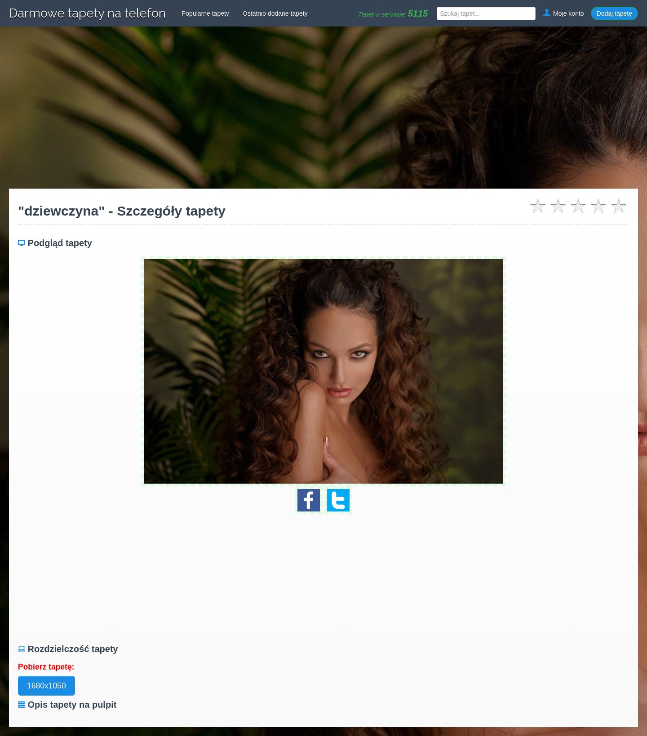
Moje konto (563, 13)
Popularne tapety (205, 13)
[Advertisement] (323, 108)
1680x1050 (46, 685)
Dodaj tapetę (614, 13)
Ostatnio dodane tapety (275, 13)
